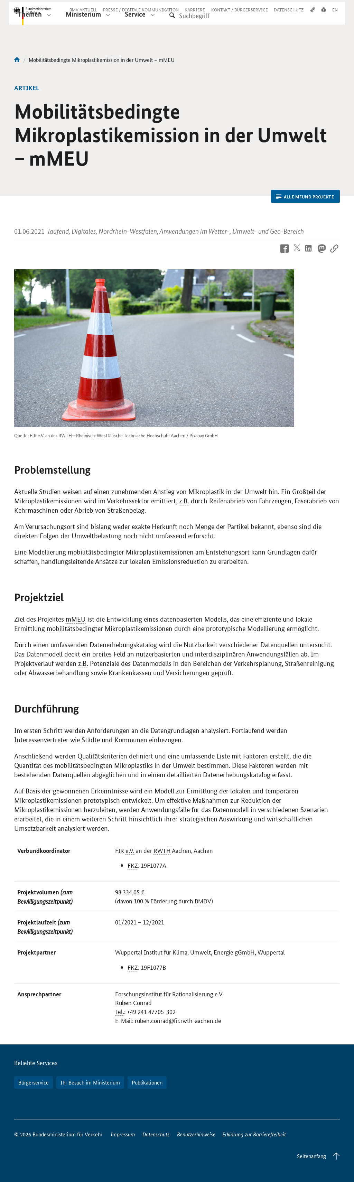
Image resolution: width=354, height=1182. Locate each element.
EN (335, 14)
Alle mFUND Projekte (305, 197)
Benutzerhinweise (196, 1134)
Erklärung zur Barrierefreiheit (254, 1134)
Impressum (123, 1134)
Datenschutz (156, 1134)
